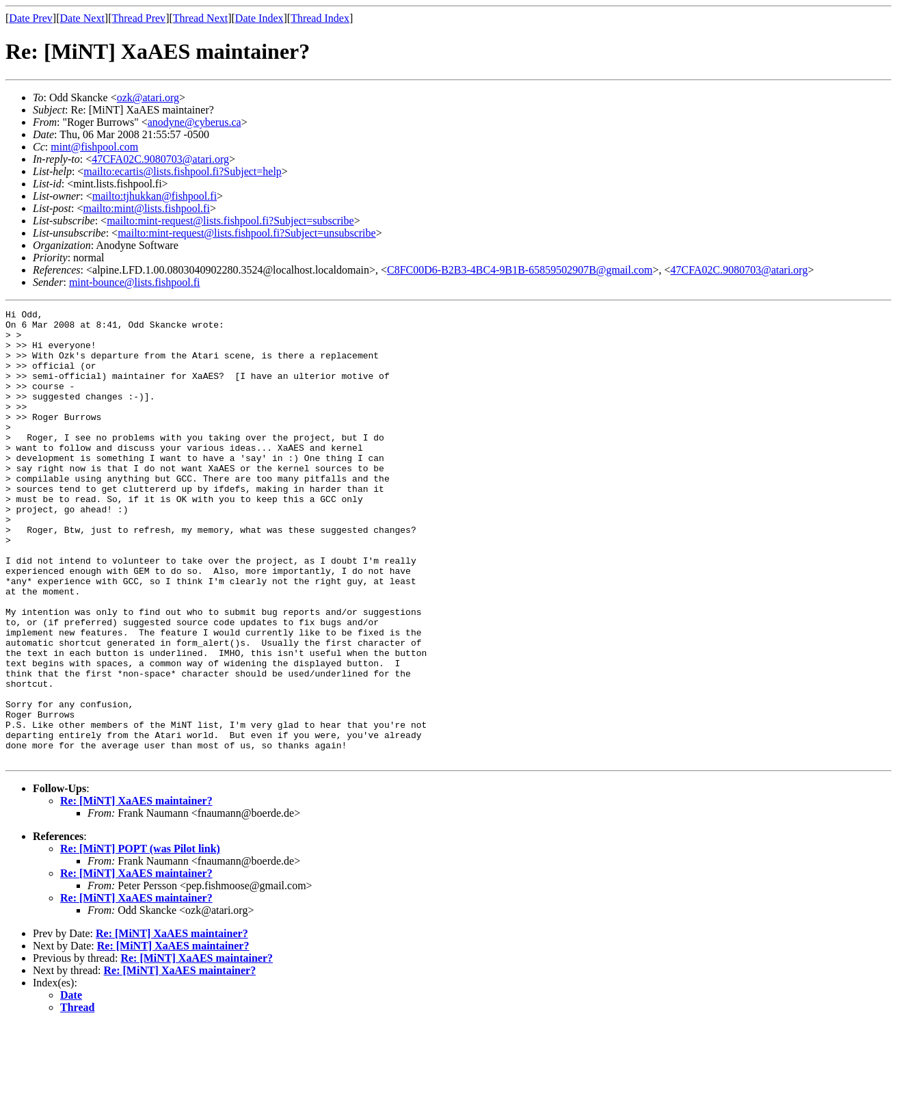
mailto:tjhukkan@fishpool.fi (154, 196)
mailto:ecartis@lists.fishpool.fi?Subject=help (182, 171)
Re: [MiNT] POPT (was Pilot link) (140, 939)
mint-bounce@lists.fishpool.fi (134, 282)
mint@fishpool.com (94, 147)
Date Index (259, 18)
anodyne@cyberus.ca (194, 122)
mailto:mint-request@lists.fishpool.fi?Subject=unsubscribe (246, 233)
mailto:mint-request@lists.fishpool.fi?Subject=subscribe (230, 220)
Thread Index (320, 18)
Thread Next (200, 18)
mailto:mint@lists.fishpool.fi (146, 208)
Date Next (82, 18)
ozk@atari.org (148, 97)
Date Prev (31, 18)
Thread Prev (138, 18)
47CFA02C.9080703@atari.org (160, 159)
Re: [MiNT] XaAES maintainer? (136, 891)
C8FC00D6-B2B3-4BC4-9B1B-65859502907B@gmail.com (520, 270)
